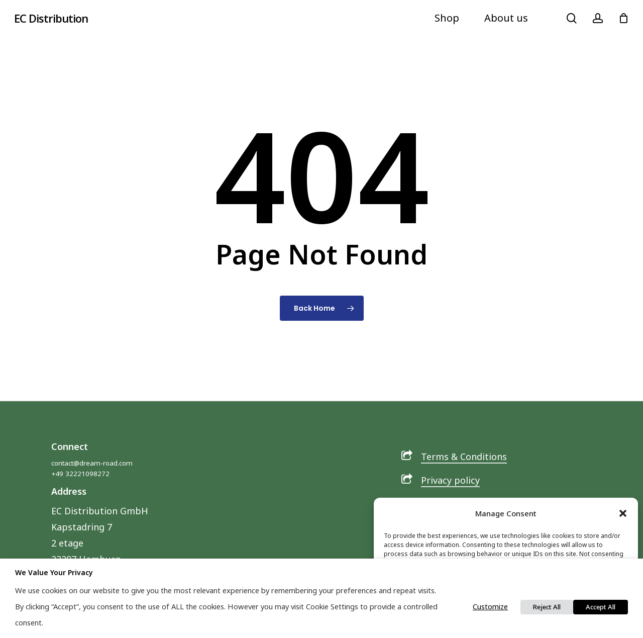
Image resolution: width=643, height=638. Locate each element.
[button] (623, 513)
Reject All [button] (547, 606)
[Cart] (623, 18)
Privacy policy (450, 480)
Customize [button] (490, 606)
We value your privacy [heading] (54, 572)
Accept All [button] (600, 606)
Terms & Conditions (464, 456)
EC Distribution (51, 18)
